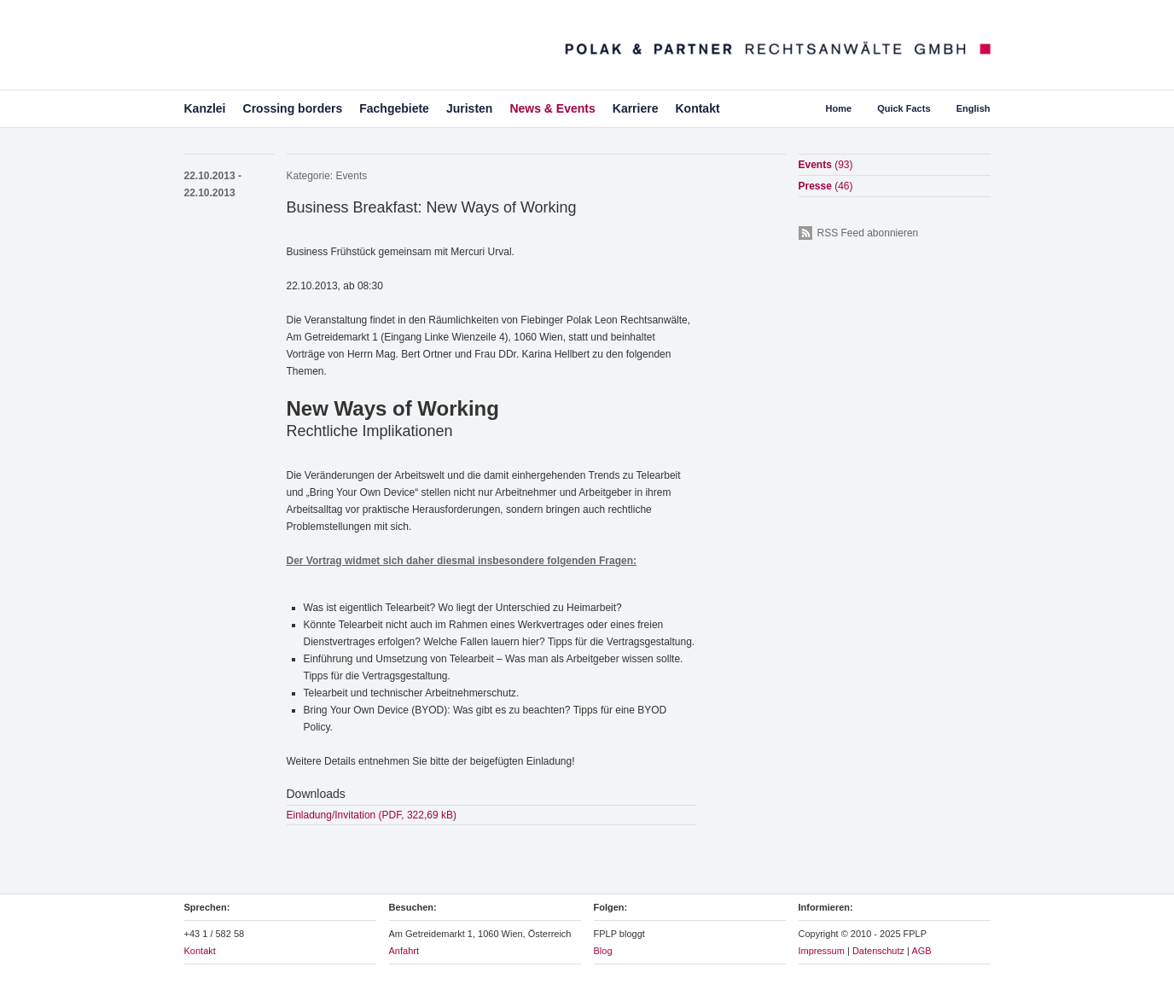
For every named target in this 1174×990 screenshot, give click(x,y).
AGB (921, 951)
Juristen (469, 108)
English (973, 108)
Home (839, 108)
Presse (826, 186)
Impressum (822, 951)
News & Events (552, 108)
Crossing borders (293, 108)
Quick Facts (903, 108)
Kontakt (697, 108)
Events (352, 176)
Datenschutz (878, 951)
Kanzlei (205, 108)
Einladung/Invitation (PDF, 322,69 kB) (371, 815)
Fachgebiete (394, 108)
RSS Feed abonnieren (868, 233)
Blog (603, 951)
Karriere (636, 108)
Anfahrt (404, 951)
